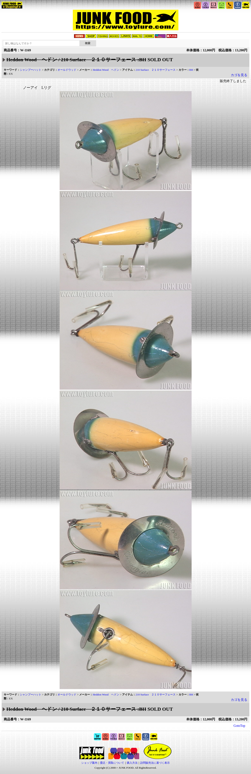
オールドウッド (67, 69)
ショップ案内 (89, 762)
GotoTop (239, 725)
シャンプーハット (30, 69)
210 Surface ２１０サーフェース (156, 69)
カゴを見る (239, 75)
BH (191, 69)
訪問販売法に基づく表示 (155, 762)
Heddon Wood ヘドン (106, 69)
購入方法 (132, 762)
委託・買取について (112, 762)
